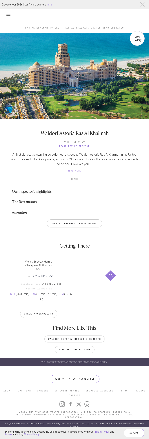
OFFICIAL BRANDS (67, 390)
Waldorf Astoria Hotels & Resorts (74, 339)
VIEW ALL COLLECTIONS (75, 349)
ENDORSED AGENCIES (100, 390)
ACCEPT (134, 433)
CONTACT (74, 395)
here (49, 4)
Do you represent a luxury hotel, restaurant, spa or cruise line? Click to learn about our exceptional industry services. (74, 425)
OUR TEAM (24, 390)
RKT (12, 294)
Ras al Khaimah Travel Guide (74, 223)
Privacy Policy (101, 431)
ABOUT (7, 390)
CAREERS (43, 390)
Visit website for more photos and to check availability (74, 362)
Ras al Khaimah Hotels (42, 27)
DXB (33, 294)
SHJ (61, 294)
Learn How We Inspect (74, 146)
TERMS (124, 390)
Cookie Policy (31, 434)
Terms (8, 434)
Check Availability (38, 313)
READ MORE (74, 170)
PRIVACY (140, 390)
